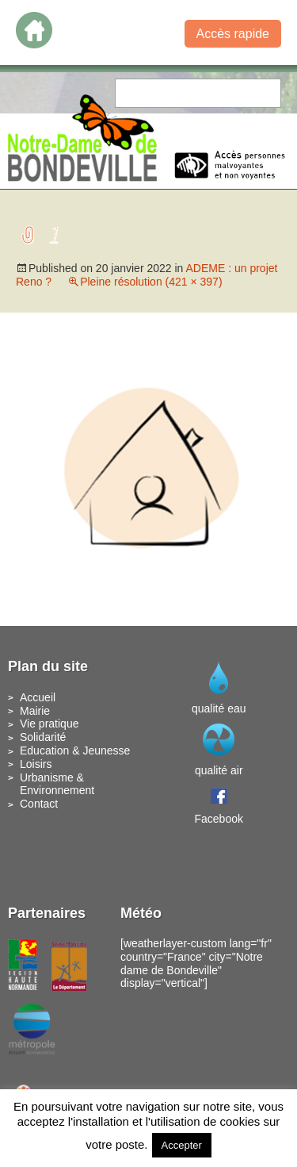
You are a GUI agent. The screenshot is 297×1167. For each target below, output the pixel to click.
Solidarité (43, 737)
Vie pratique (49, 723)
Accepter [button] (182, 1145)
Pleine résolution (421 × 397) (151, 281)
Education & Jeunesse (75, 750)
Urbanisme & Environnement (57, 784)
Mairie (35, 710)
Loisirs (35, 764)
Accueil (37, 697)
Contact (39, 803)
